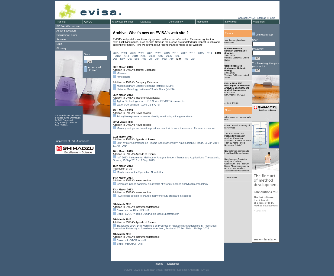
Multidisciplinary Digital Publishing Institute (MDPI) (145, 85)
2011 (126, 56)
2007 (160, 56)
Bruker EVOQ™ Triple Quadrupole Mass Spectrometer (148, 213)
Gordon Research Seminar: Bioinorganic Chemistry (235, 50)
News (228, 110)
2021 (149, 53)
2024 (124, 53)
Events (229, 33)
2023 (132, 53)
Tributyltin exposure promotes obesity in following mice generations (155, 116)
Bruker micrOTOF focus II (131, 240)
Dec (115, 58)
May (164, 58)
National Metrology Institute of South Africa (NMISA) (146, 89)
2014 (209, 53)
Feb (186, 58)
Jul (150, 58)
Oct (130, 58)
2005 (177, 56)
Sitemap (261, 17)
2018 (175, 53)
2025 (116, 53)
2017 (183, 53)
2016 (192, 53)
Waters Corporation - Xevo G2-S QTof (138, 104)
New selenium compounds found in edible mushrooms (236, 152)
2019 (167, 53)
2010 (135, 56)
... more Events (231, 103)
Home (271, 17)
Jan (193, 58)
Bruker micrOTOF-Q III (130, 243)
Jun (157, 58)
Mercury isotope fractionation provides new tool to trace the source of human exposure (166, 128)
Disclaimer (173, 263)
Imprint (159, 263)
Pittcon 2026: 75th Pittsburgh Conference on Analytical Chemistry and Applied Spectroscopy (237, 86)
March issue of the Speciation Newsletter (140, 172)
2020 (158, 53)
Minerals (122, 73)
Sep (136, 58)
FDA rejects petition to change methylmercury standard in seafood (154, 195)
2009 (143, 56)
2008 (152, 56)
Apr (171, 58)
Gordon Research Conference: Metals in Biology (235, 68)
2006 (169, 56)
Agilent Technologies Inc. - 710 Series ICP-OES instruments (150, 101)
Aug (144, 58)
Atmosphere (123, 76)
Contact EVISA (246, 17)
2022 (141, 53)
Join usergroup (262, 34)
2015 (201, 53)
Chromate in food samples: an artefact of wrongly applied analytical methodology (162, 184)
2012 (118, 56)
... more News (230, 178)
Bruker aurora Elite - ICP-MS (133, 210)
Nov (122, 58)
